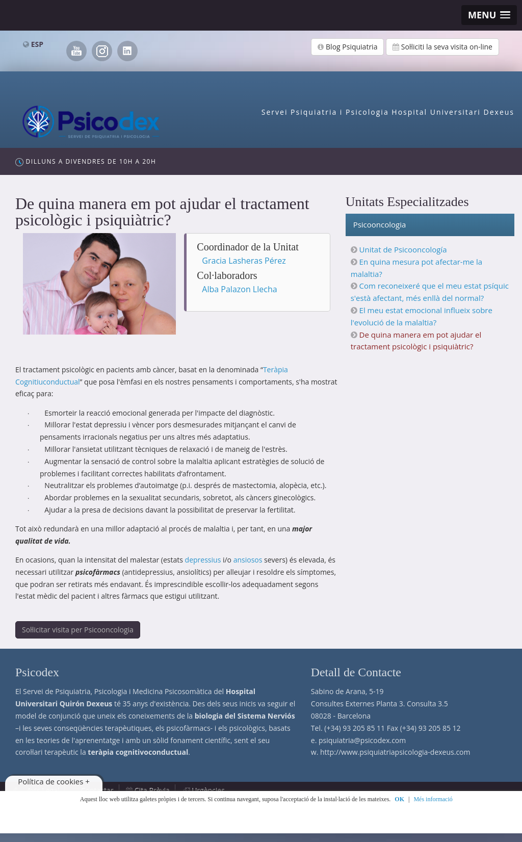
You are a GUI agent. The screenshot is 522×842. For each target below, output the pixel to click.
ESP (37, 44)
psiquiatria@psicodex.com (362, 740)
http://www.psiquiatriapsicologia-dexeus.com (395, 752)
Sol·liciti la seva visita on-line (442, 47)
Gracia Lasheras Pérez (243, 260)
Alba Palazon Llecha (239, 289)
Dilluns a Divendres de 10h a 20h (85, 161)
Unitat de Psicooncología (403, 249)
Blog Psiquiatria (347, 47)
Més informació (432, 799)
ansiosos (248, 560)
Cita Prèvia (152, 790)
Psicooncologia (379, 224)
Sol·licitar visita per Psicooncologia (78, 629)
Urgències (208, 790)
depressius (203, 560)
